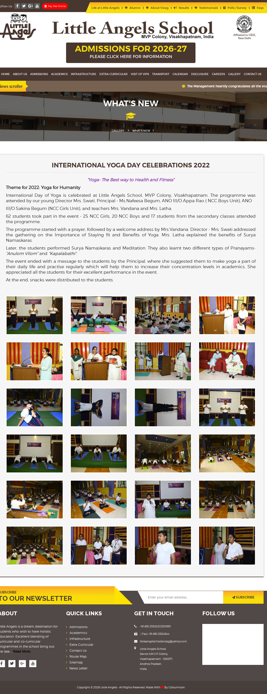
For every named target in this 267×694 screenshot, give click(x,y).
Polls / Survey (235, 8)
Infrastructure (83, 74)
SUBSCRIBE (243, 597)
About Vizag (157, 8)
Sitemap (76, 662)
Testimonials (206, 8)
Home (5, 74)
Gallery (234, 74)
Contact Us (252, 74)
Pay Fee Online (55, 6)
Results (181, 8)
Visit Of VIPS (140, 74)
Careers (218, 74)
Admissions (39, 74)
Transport (160, 74)
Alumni (133, 8)
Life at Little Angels (103, 8)
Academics (59, 74)
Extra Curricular (113, 74)
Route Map (78, 656)
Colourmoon (176, 687)
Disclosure (200, 74)
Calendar (180, 74)
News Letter (78, 668)
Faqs (258, 8)
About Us (20, 74)
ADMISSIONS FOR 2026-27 (130, 52)
